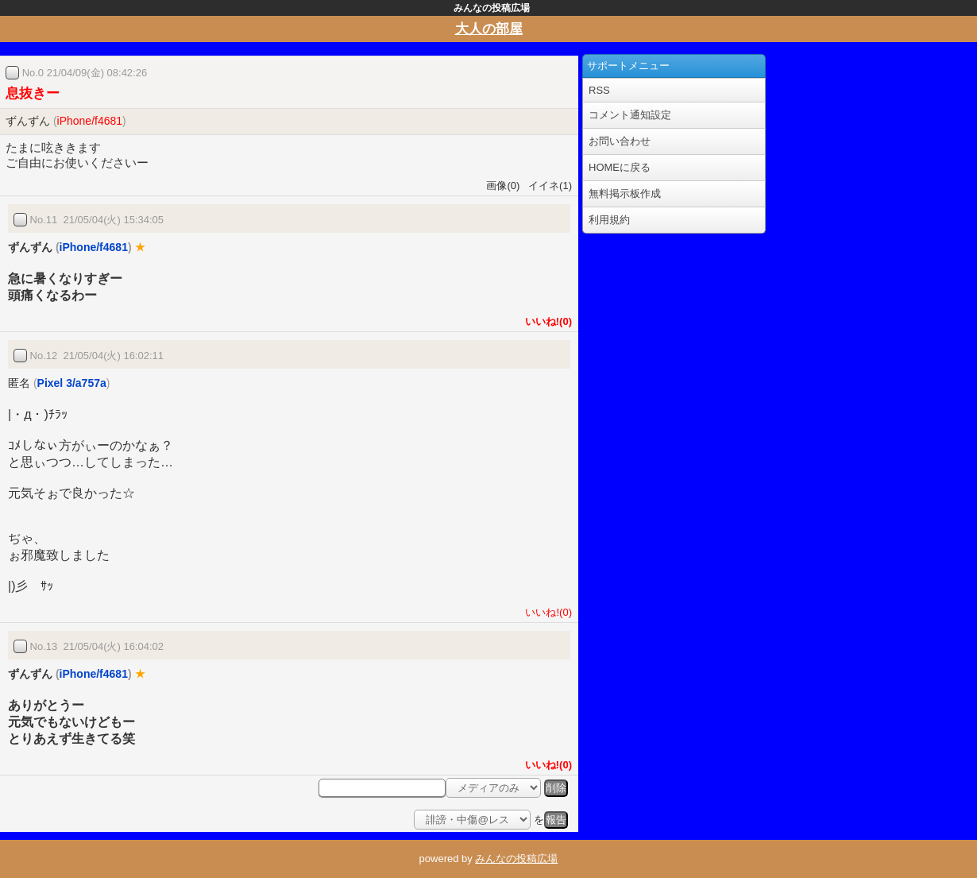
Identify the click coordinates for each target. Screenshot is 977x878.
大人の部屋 (489, 29)
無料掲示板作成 (625, 193)
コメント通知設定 (630, 115)
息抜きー (33, 93)
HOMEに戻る (620, 167)
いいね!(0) (545, 321)
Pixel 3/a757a (71, 383)
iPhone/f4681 (90, 120)
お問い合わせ (620, 141)
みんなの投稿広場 (516, 858)
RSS (599, 90)
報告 (556, 820)
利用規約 (609, 220)
